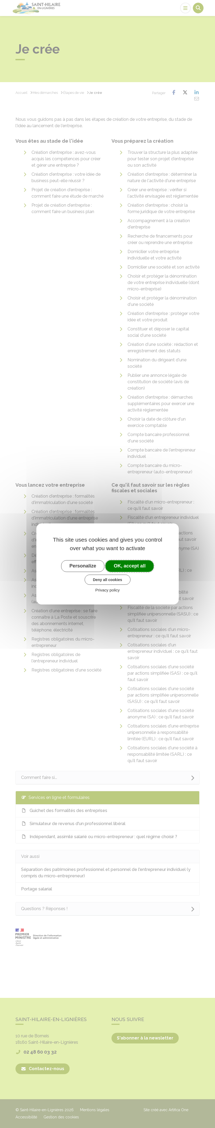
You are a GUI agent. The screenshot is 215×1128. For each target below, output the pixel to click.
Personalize (82, 566)
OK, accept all (130, 566)
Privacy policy (107, 590)
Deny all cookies (107, 579)
